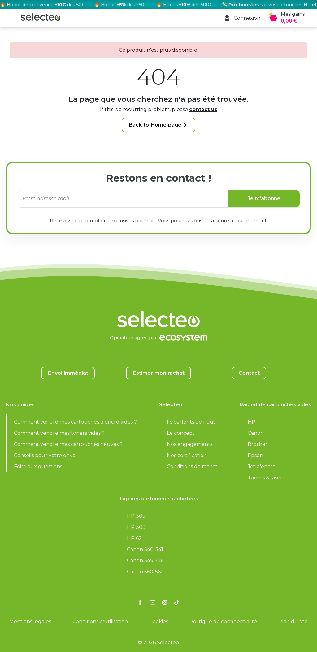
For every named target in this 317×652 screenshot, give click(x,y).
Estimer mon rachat (158, 373)
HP (251, 422)
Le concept (181, 433)
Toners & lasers (266, 478)
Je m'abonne (264, 198)
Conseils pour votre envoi (45, 455)
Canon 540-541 (145, 549)
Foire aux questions (38, 466)
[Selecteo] (158, 303)
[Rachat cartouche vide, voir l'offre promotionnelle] (158, 4)
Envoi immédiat (68, 373)
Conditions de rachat (192, 466)
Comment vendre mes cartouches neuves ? (68, 444)
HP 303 (136, 527)
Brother (257, 444)
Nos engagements (189, 444)
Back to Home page (158, 125)
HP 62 (134, 538)
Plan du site (293, 621)
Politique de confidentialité (223, 621)
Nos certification (187, 455)
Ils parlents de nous (191, 422)
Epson (255, 455)
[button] (242, 18)
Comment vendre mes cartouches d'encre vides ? (75, 422)
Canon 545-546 (145, 560)
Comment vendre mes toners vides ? (59, 433)
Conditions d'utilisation (100, 621)
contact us (203, 109)
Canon (256, 433)
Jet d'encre (262, 466)
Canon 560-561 (145, 572)
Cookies (158, 621)
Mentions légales (30, 621)
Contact (249, 373)
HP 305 (136, 516)
